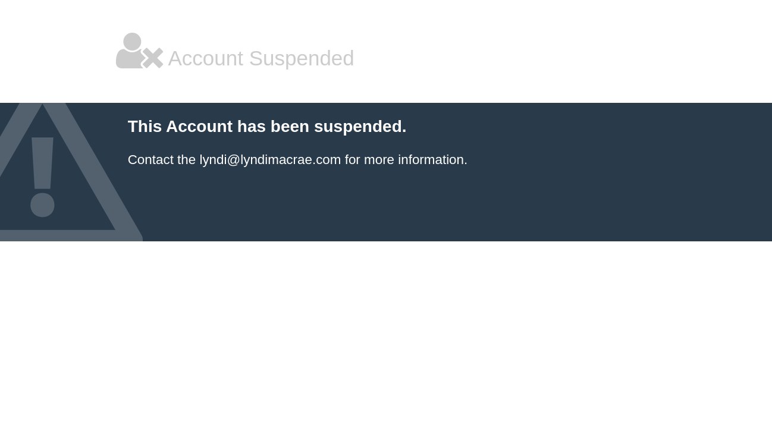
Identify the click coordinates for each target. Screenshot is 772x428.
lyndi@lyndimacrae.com (270, 159)
